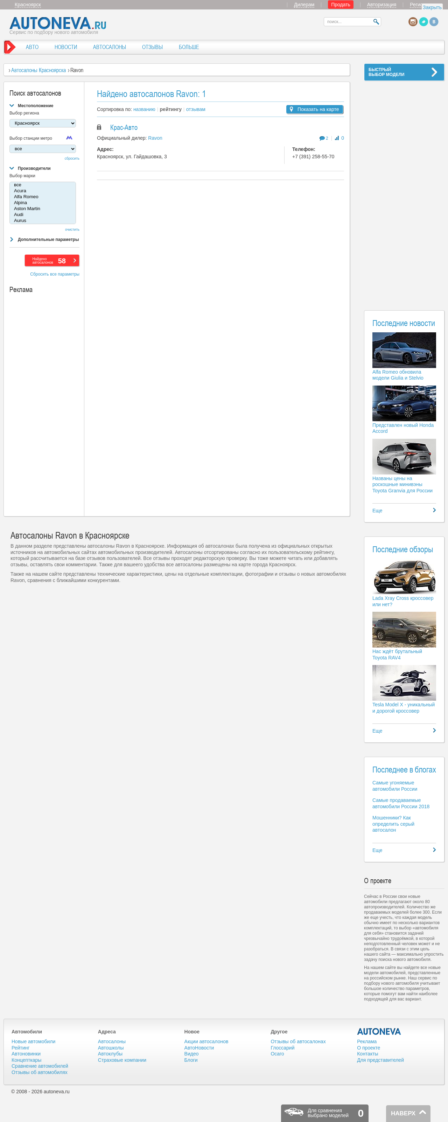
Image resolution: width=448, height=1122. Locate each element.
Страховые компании (122, 1060)
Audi (42, 215)
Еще (377, 510)
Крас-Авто (124, 127)
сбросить (72, 158)
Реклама (367, 1041)
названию (144, 109)
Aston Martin (42, 209)
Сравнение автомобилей (40, 1066)
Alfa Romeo (42, 197)
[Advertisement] (404, 191)
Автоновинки (26, 1054)
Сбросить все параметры (54, 274)
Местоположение (35, 105)
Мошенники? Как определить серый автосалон (393, 824)
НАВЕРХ (403, 1113)
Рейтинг (20, 1048)
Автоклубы (110, 1054)
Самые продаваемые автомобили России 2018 (400, 803)
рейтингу (171, 109)
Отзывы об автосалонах (298, 1041)
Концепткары (26, 1060)
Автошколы (111, 1048)
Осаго (277, 1054)
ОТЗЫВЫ (152, 47)
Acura (42, 191)
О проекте (368, 1048)
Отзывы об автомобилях (40, 1072)
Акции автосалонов (206, 1041)
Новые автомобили (33, 1041)
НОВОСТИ (66, 47)
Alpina (42, 203)
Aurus (42, 221)
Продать (340, 4)
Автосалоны (112, 1041)
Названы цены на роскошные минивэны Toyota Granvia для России (402, 484)
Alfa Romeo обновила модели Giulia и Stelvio (398, 375)
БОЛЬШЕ (189, 47)
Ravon (155, 138)
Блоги (191, 1060)
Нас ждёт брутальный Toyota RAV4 (397, 654)
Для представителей (380, 1060)
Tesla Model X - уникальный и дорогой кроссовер (403, 708)
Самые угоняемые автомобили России (394, 786)
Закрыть (432, 7)
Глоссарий (282, 1048)
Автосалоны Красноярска (38, 70)
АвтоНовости (199, 1048)
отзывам (195, 109)
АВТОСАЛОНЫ (109, 47)
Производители (34, 168)
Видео (191, 1054)
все (42, 185)
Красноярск (28, 4)
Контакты (367, 1054)
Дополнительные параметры (48, 239)
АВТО (32, 47)
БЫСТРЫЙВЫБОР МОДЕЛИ (386, 72)
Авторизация (382, 4)
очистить (72, 229)
